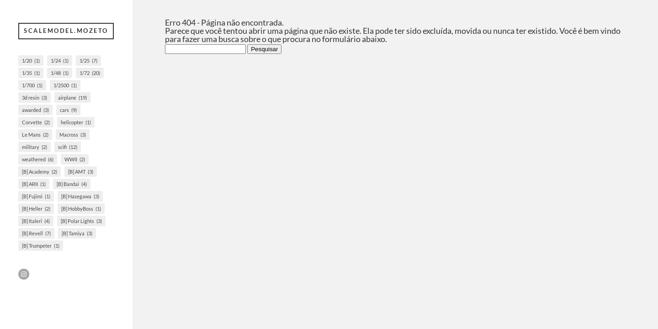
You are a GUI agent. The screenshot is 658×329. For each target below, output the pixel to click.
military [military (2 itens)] (34, 147)
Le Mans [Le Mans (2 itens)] (35, 135)
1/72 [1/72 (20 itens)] (90, 73)
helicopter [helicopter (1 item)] (76, 122)
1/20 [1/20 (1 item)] (31, 61)
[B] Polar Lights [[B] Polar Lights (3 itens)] (81, 221)
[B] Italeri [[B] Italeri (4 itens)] (36, 221)
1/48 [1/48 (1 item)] (60, 73)
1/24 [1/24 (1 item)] (60, 61)
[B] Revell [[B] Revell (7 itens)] (36, 233)
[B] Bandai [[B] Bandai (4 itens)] (72, 184)
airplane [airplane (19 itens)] (72, 98)
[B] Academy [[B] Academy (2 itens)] (39, 172)
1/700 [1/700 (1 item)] (32, 85)
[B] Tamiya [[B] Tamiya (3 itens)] (77, 233)
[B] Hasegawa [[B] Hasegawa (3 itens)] (80, 196)
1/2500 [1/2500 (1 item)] (65, 85)
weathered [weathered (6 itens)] (37, 159)
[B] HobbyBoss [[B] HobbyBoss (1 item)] (81, 209)
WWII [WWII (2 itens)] (74, 159)
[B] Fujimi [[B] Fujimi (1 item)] (36, 196)
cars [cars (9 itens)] (68, 110)
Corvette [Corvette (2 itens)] (36, 122)
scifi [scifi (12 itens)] (67, 147)
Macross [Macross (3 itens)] (72, 135)
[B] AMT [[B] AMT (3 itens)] (80, 172)
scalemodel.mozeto (66, 30)
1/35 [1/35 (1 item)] (31, 73)
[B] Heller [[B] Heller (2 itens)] (36, 209)
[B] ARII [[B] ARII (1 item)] (34, 184)
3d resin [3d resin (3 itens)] (34, 98)
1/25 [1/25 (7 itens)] (88, 61)
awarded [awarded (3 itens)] (35, 110)
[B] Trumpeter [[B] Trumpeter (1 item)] (40, 246)
